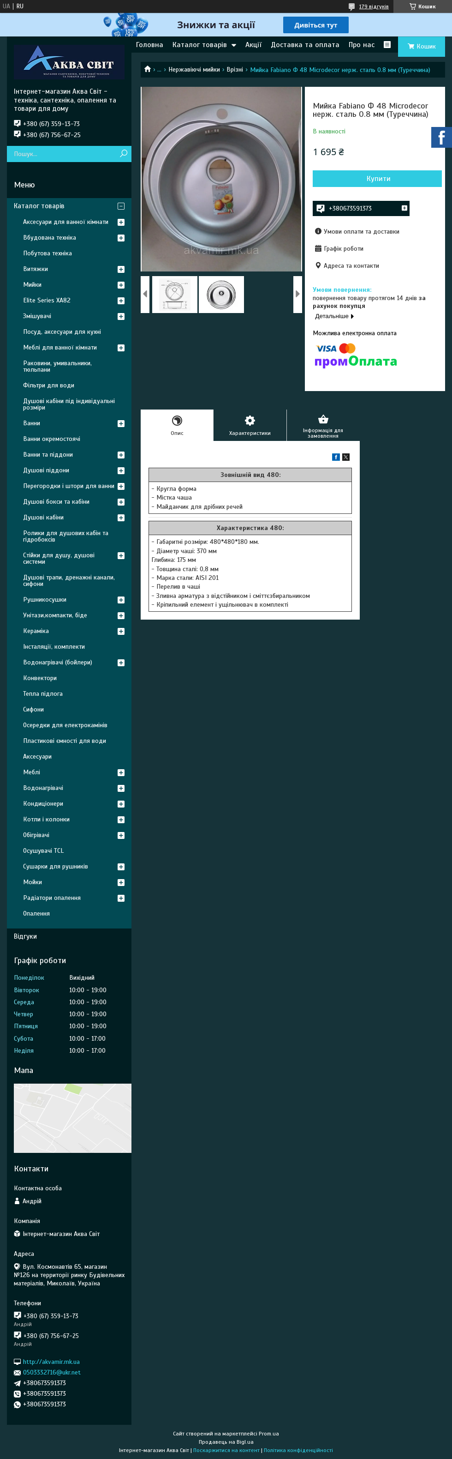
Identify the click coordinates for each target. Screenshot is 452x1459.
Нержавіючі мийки (194, 69)
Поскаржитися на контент (226, 1450)
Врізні (234, 69)
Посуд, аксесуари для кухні (62, 332)
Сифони (33, 709)
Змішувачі (37, 316)
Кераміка (36, 631)
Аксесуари (37, 756)
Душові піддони (46, 470)
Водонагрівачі (43, 788)
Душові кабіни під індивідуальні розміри (69, 404)
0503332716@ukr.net (52, 1372)
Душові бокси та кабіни (56, 502)
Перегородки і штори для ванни (68, 486)
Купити (379, 178)
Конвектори (40, 678)
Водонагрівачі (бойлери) (57, 662)
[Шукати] (123, 154)
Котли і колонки (46, 819)
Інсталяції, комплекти (54, 647)
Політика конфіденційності (298, 1450)
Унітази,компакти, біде (55, 615)
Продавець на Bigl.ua (226, 1442)
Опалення (36, 913)
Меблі (31, 772)
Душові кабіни (43, 517)
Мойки (32, 882)
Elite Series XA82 (47, 300)
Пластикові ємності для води (64, 741)
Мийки (32, 285)
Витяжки (35, 269)
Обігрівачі (36, 835)
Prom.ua (269, 1433)
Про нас (362, 44)
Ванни (31, 423)
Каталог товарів (199, 44)
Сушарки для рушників (55, 866)
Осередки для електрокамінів (65, 725)
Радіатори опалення (52, 898)
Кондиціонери (43, 804)
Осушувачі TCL (43, 851)
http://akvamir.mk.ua (51, 1362)
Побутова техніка (47, 253)
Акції (253, 44)
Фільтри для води (48, 385)
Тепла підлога (43, 694)
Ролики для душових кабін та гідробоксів (65, 536)
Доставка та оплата (305, 44)
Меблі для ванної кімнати (60, 347)
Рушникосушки (44, 599)
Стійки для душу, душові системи (59, 558)
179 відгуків (374, 6)
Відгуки (25, 936)
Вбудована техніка (49, 237)
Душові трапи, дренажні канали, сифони (69, 580)
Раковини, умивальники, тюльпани (57, 366)
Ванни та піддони (48, 454)
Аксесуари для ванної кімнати (65, 222)
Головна (149, 44)
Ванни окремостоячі (51, 439)
